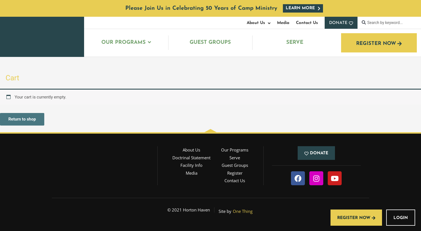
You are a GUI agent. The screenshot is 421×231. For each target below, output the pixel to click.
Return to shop (22, 119)
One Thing (243, 211)
